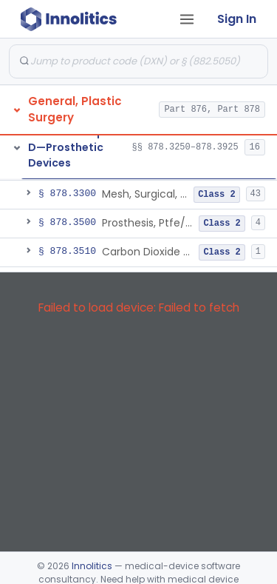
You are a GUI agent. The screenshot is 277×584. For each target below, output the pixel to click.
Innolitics (92, 566)
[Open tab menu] (186, 19)
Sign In (236, 18)
